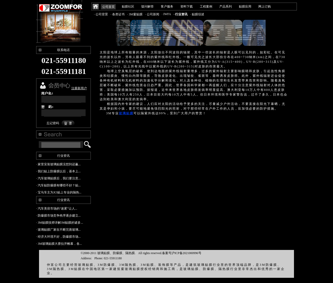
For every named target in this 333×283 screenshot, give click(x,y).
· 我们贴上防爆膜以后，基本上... (58, 171)
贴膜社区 (128, 6)
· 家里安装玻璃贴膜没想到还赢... (58, 164)
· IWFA (166, 14)
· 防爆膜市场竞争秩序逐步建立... (58, 215)
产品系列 (225, 6)
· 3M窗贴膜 (135, 14)
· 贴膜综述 (197, 14)
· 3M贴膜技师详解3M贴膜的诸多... (59, 222)
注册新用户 (79, 88)
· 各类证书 (118, 14)
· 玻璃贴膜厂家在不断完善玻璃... (58, 229)
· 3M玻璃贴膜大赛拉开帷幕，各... (59, 244)
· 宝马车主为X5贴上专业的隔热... (58, 192)
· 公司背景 (101, 14)
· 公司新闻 (152, 14)
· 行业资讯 (181, 14)
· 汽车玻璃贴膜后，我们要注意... (58, 178)
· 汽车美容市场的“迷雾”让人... (56, 208)
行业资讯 (63, 156)
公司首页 (108, 7)
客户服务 (167, 6)
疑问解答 (147, 6)
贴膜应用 (245, 6)
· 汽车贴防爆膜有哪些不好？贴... (58, 185)
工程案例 (206, 6)
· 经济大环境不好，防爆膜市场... (58, 236)
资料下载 (186, 6)
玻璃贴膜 (126, 113)
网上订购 (264, 6)
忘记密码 (53, 123)
